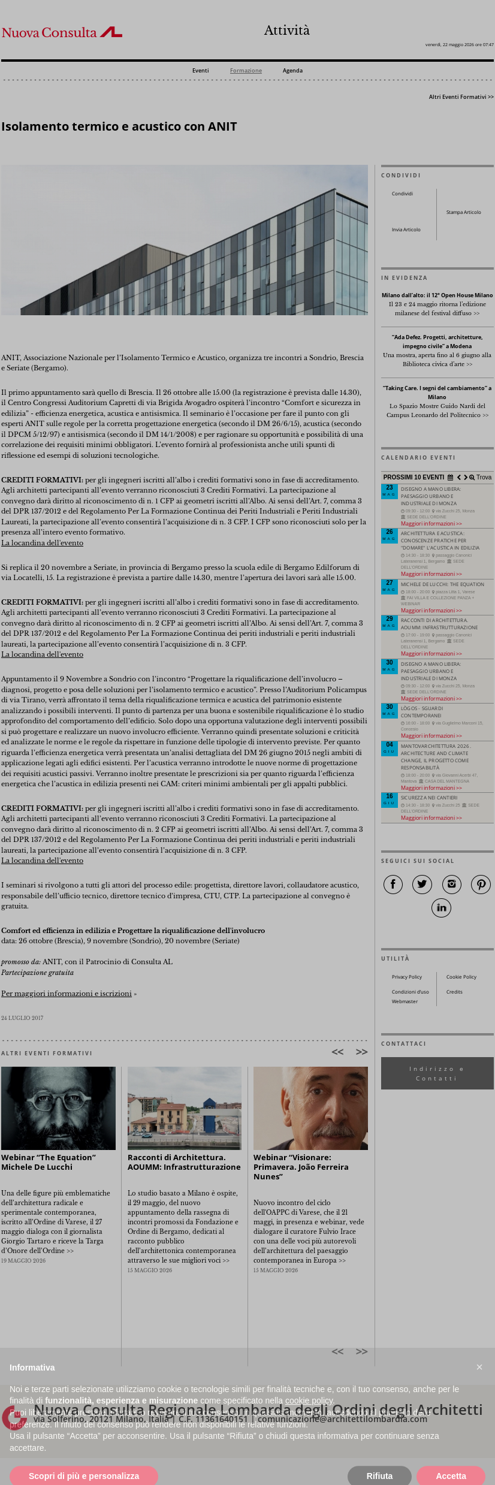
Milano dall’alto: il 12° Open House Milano (437, 295)
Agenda (293, 71)
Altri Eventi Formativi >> (461, 97)
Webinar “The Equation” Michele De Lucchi (48, 1162)
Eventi (200, 71)
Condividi (402, 194)
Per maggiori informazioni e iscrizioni (66, 994)
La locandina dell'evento (42, 543)
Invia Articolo (406, 230)
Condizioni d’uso (410, 992)
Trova (483, 477)
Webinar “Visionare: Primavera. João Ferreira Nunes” (301, 1167)
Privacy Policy (407, 977)
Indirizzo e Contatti (437, 1073)
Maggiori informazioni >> (431, 523)
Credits (454, 992)
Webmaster (405, 1001)
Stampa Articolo (463, 212)
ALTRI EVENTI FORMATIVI (47, 1053)
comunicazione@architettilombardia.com (342, 1418)
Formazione (246, 71)
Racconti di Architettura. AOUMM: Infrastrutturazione (184, 1162)
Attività (287, 30)
